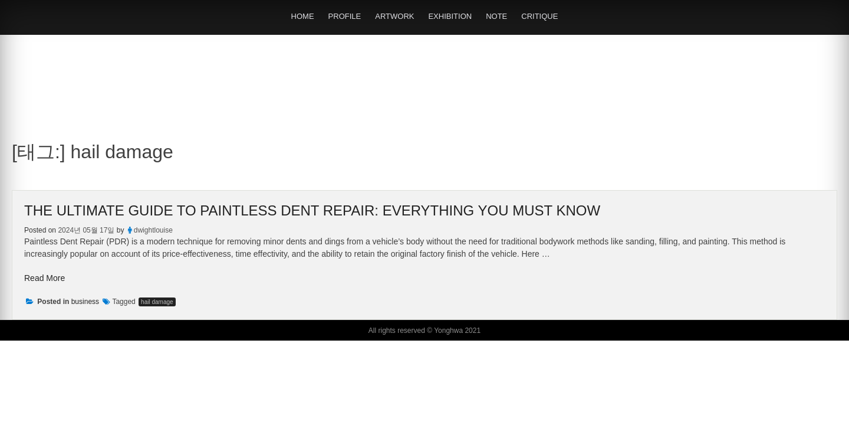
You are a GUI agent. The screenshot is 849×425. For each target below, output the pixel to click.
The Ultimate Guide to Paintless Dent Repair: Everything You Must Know (312, 210)
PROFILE (344, 16)
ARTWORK (394, 16)
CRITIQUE (539, 16)
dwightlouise (153, 230)
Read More (44, 278)
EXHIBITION (450, 16)
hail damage (157, 302)
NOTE (496, 16)
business (85, 302)
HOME (302, 16)
